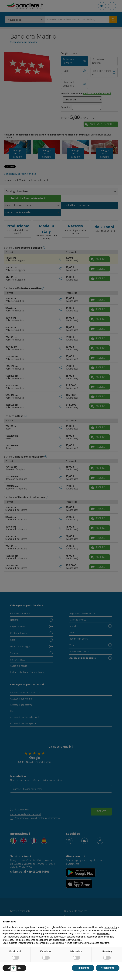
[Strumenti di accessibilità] (13, 968)
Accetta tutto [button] (107, 968)
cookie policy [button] (103, 933)
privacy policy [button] (110, 927)
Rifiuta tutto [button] (83, 968)
